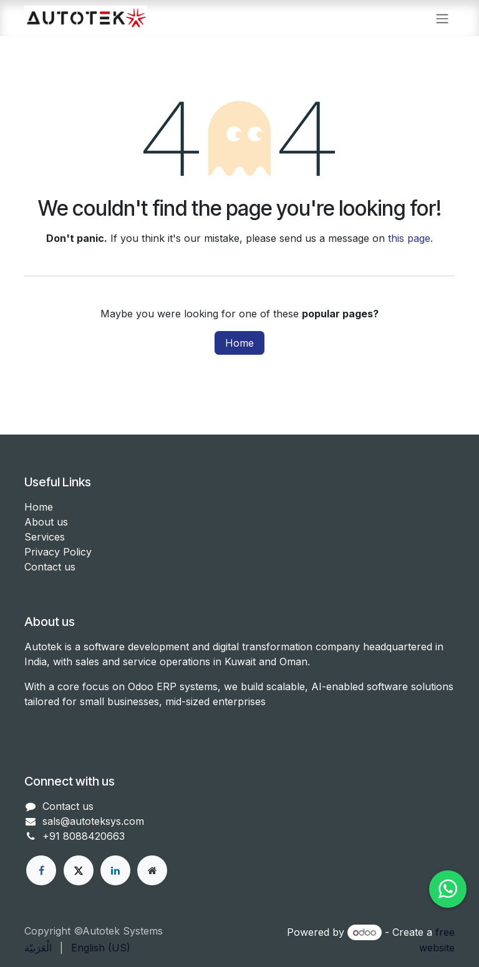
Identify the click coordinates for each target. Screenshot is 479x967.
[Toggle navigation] (442, 18)
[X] (79, 870)
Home (239, 343)
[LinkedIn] (115, 870)
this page (409, 238)
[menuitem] (38, 947)
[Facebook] (41, 870)
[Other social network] (152, 870)
